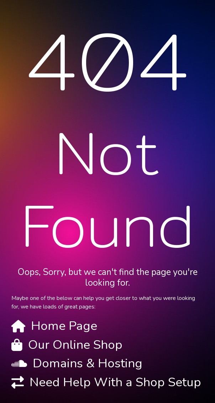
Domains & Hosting (87, 363)
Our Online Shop (75, 344)
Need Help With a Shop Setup (115, 382)
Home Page (64, 325)
